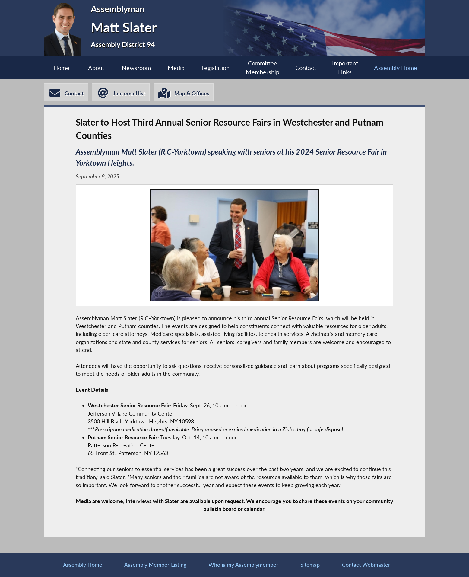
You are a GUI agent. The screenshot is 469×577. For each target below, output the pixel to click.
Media (176, 67)
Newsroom (136, 67)
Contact (305, 67)
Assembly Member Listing (155, 565)
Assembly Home (395, 67)
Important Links (345, 67)
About (96, 67)
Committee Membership (262, 67)
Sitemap (310, 565)
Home (61, 67)
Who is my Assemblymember (243, 565)
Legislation (215, 67)
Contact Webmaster (366, 565)
